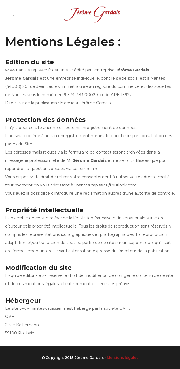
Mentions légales (122, 357)
